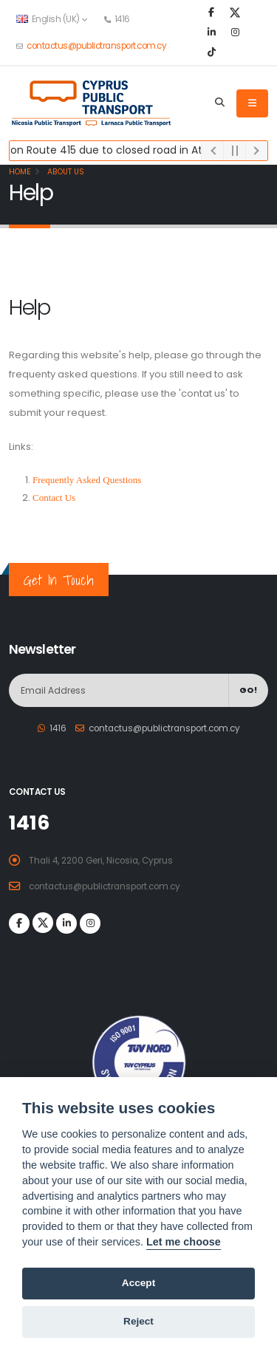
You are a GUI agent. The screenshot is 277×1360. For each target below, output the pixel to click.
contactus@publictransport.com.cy (96, 46)
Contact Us (54, 497)
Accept (138, 1282)
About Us (64, 171)
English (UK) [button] (51, 19)
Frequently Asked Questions (87, 479)
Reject (138, 1321)
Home (20, 171)
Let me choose (183, 1242)
